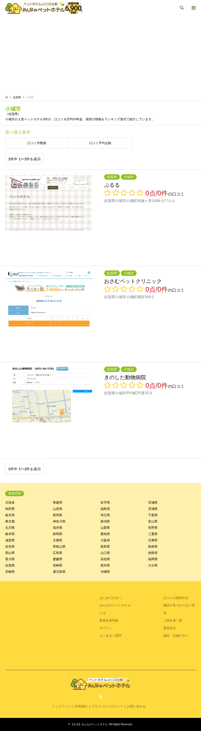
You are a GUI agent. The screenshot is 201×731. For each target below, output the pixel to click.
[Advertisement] (100, 55)
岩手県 (105, 502)
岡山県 (10, 553)
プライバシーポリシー (107, 706)
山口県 (105, 553)
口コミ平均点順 (100, 143)
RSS (100, 697)
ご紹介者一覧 (172, 620)
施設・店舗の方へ (175, 635)
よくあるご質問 (110, 635)
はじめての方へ (110, 598)
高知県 (105, 559)
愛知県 (105, 534)
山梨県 (105, 528)
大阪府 (105, 540)
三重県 (153, 534)
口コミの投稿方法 (175, 598)
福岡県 (153, 559)
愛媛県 (57, 559)
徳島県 (153, 553)
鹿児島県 (59, 572)
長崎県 (57, 565)
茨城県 (153, 509)
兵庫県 (153, 540)
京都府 (57, 540)
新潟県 (105, 521)
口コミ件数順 (36, 143)
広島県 (57, 553)
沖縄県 (105, 572)
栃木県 (10, 515)
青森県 (57, 502)
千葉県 (153, 515)
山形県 (57, 509)
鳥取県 (105, 546)
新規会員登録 (108, 620)
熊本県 (105, 565)
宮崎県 (10, 572)
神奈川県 (59, 521)
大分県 (153, 565)
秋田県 (10, 509)
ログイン (105, 628)
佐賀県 (10, 565)
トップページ (61, 706)
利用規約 (81, 706)
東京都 (10, 521)
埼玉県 (105, 515)
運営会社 (169, 628)
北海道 (10, 502)
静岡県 (57, 534)
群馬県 (57, 515)
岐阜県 (10, 534)
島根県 (153, 546)
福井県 (57, 528)
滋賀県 (10, 540)
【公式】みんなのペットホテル (89, 724)
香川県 (10, 559)
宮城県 (153, 502)
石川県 (10, 528)
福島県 (105, 509)
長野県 (153, 528)
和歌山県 (59, 546)
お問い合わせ (136, 706)
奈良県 (10, 546)
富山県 (153, 521)
